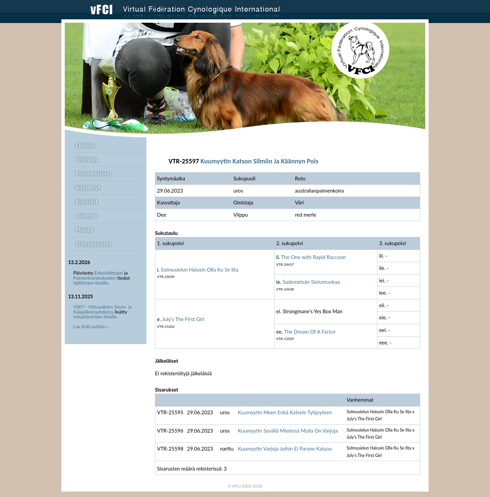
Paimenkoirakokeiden (94, 278)
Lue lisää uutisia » (90, 326)
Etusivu (85, 145)
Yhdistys (87, 159)
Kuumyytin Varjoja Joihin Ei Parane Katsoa (285, 448)
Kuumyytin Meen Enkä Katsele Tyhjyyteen (285, 412)
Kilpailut (87, 201)
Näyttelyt (88, 187)
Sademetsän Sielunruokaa (311, 282)
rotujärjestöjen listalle (94, 316)
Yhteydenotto (94, 243)
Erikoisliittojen (109, 273)
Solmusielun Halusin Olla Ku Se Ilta (199, 269)
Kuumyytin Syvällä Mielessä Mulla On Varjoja (288, 431)
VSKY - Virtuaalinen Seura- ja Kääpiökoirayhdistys (102, 309)
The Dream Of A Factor (309, 332)
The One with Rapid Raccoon (313, 257)
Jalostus (86, 215)
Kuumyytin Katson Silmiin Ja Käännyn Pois (259, 161)
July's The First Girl (183, 319)
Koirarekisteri (94, 173)
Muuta (84, 229)
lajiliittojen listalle (90, 282)
